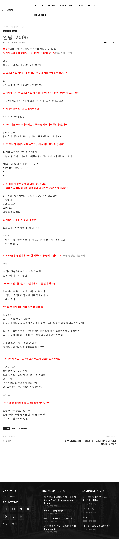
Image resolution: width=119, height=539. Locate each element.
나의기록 (15, 26)
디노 (7, 42)
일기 (14, 31)
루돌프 (6, 49)
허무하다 (8, 440)
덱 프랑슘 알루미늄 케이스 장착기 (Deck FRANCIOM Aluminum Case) (60, 498)
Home (5, 26)
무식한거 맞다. (89, 508)
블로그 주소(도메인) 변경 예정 (56, 514)
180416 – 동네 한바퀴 (53, 507)
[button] (113, 10)
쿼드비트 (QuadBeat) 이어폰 (95, 524)
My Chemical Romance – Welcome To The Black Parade (90, 442)
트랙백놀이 (23, 428)
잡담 (14, 428)
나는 (85, 516)
